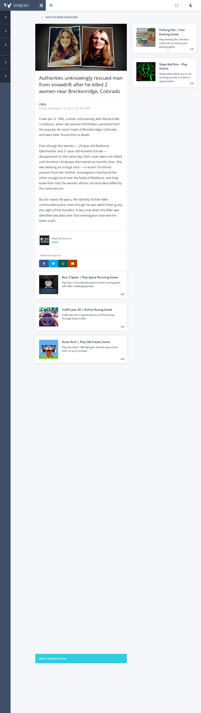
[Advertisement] (92, 521)
